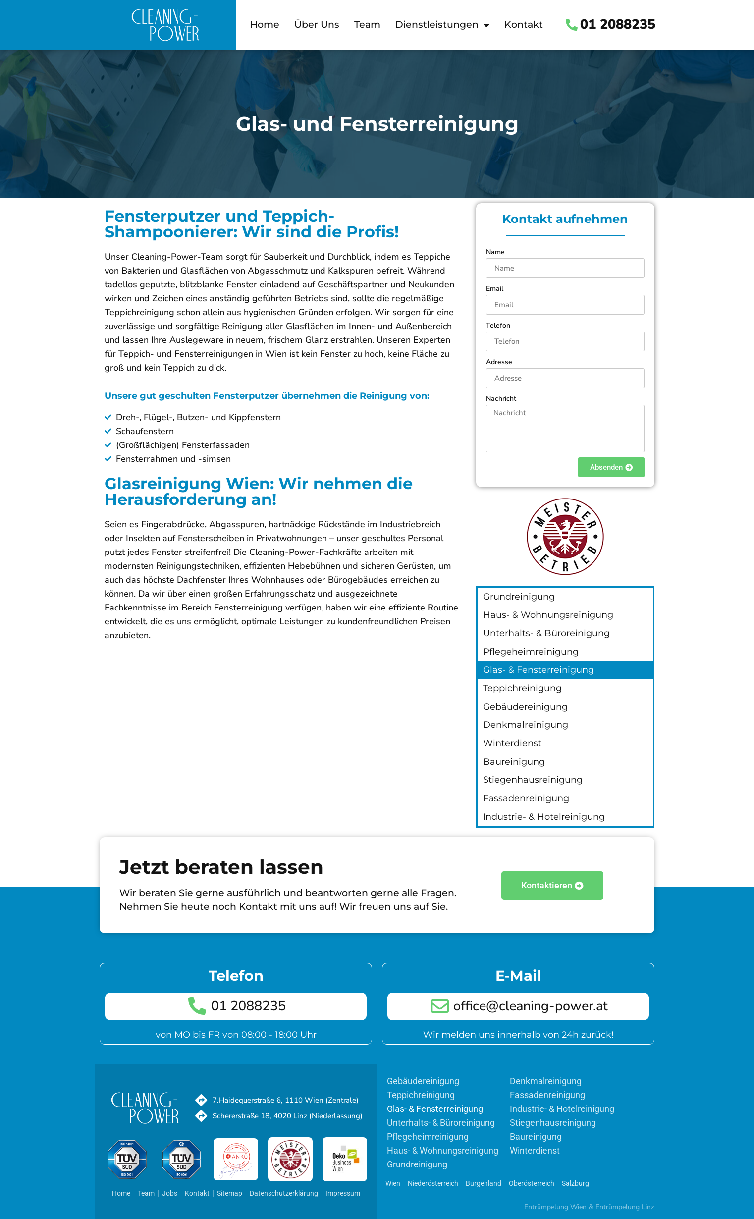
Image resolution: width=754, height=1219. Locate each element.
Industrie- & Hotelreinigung (544, 816)
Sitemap (229, 1193)
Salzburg (575, 1183)
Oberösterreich (531, 1183)
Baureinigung (514, 761)
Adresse (499, 362)
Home (264, 24)
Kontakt (523, 24)
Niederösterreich (433, 1183)
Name (495, 252)
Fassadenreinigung (526, 798)
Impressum (342, 1193)
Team (367, 24)
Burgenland (483, 1183)
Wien (392, 1183)
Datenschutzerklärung (284, 1193)
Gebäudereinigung (525, 706)
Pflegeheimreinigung (531, 651)
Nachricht (501, 398)
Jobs (169, 1193)
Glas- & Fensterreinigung (538, 670)
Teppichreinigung (522, 688)
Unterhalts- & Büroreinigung (546, 633)
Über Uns (316, 24)
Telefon (498, 325)
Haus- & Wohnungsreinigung (548, 615)
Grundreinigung (519, 596)
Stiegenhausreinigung (533, 780)
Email (494, 288)
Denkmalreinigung (525, 725)
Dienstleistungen (442, 25)
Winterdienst (512, 743)
